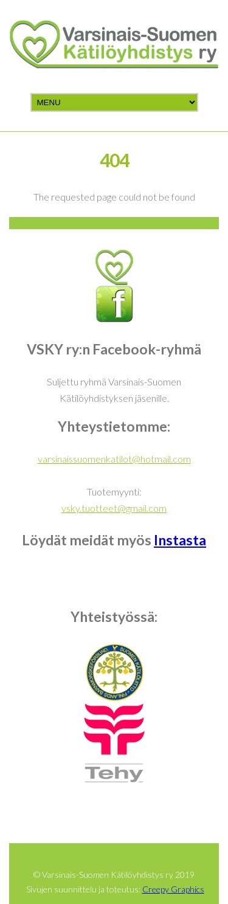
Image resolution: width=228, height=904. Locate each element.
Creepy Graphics (173, 889)
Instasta (180, 539)
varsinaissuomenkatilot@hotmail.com (114, 458)
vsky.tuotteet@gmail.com (114, 508)
